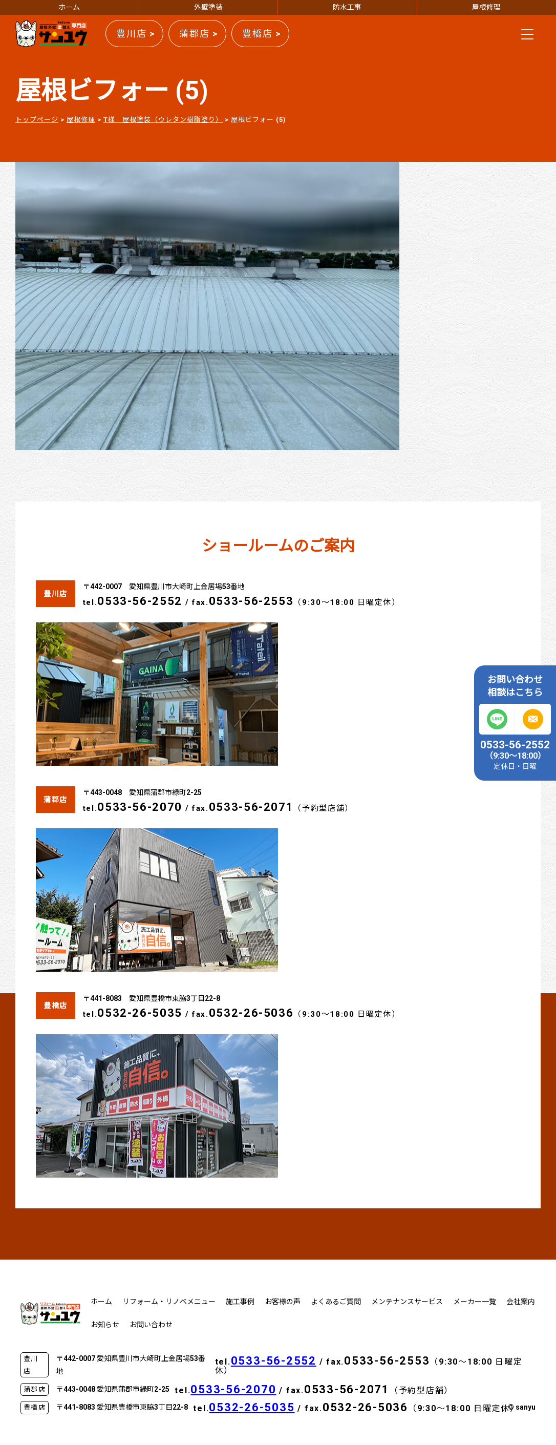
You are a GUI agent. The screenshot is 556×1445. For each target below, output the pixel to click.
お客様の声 (283, 1301)
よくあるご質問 (336, 1301)
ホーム (69, 7)
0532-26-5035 (139, 1013)
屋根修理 (486, 7)
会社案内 (520, 1301)
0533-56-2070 (139, 807)
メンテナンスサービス (407, 1301)
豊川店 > (135, 33)
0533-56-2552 (139, 601)
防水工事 (347, 7)
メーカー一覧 (474, 1301)
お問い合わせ (151, 1325)
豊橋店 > (261, 33)
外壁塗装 (208, 7)
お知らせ (105, 1325)
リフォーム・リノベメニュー (169, 1301)
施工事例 (240, 1301)
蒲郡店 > (198, 33)
